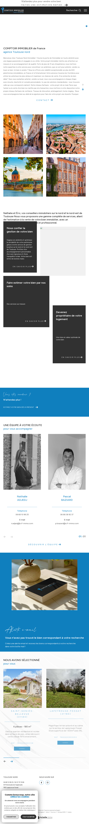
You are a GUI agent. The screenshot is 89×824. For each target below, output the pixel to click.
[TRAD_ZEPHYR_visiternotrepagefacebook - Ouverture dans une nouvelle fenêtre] (41, 782)
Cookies (70, 812)
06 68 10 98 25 (8, 782)
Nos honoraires (22, 812)
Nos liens (53, 812)
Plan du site (30, 812)
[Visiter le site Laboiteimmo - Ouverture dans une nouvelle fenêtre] (44, 816)
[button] (11, 761)
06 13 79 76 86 (19, 782)
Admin (47, 812)
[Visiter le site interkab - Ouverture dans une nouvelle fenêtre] (12, 802)
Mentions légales (39, 812)
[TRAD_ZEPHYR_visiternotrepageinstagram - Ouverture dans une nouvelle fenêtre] (47, 782)
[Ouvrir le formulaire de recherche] (73, 10)
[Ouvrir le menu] (85, 10)
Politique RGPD (62, 812)
